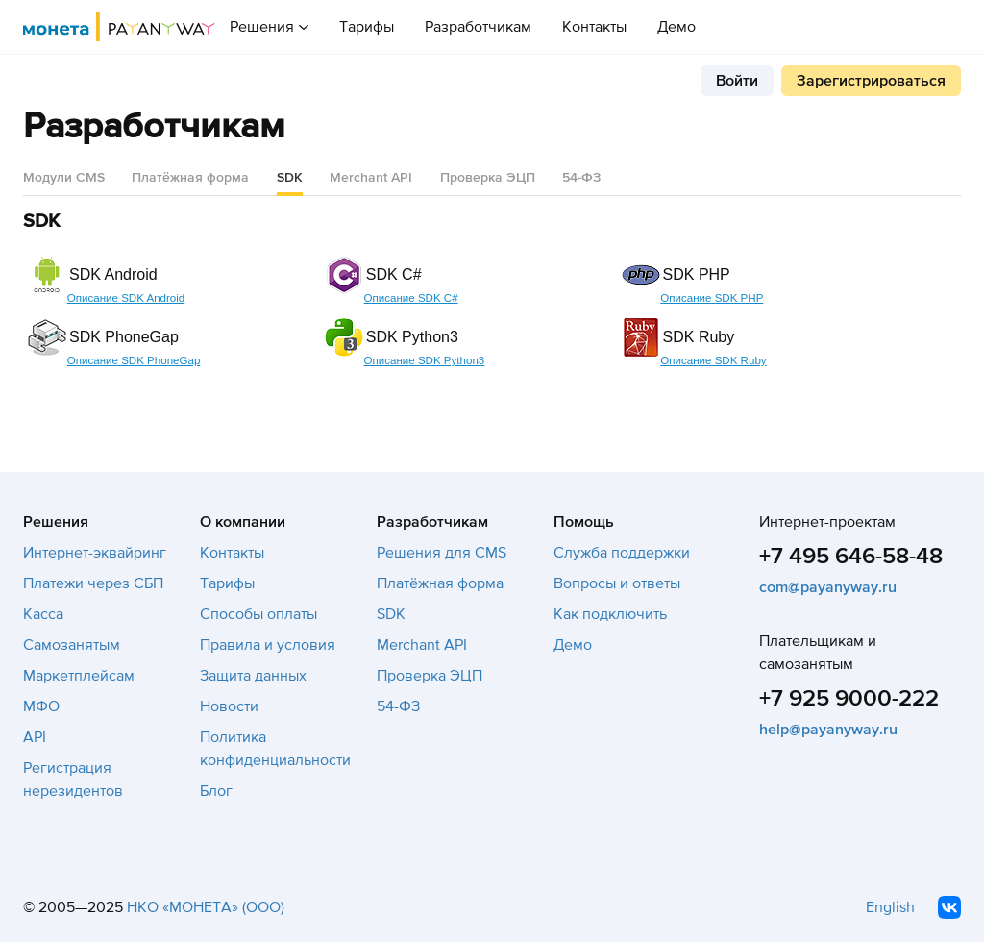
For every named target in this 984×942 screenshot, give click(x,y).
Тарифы (366, 27)
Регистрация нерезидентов (73, 779)
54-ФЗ (581, 177)
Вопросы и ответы (617, 583)
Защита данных (253, 675)
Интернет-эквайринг (94, 552)
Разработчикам (478, 27)
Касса (43, 614)
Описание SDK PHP (711, 298)
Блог (216, 791)
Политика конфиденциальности (275, 749)
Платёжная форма (190, 177)
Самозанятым (71, 645)
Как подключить (610, 614)
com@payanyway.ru (828, 587)
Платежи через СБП (93, 583)
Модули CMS (64, 177)
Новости (229, 706)
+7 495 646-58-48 (851, 556)
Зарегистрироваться (871, 80)
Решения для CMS (441, 552)
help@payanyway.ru (828, 729)
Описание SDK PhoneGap (134, 360)
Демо (676, 27)
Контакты (594, 27)
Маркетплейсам (79, 675)
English (890, 907)
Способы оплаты (258, 614)
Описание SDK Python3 (424, 360)
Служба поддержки (622, 552)
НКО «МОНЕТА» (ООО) (205, 907)
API (34, 737)
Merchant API (371, 177)
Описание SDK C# (411, 298)
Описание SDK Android (125, 298)
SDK (391, 614)
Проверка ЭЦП (487, 177)
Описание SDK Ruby (713, 360)
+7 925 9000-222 (849, 698)
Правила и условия (267, 645)
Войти (737, 80)
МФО (41, 706)
